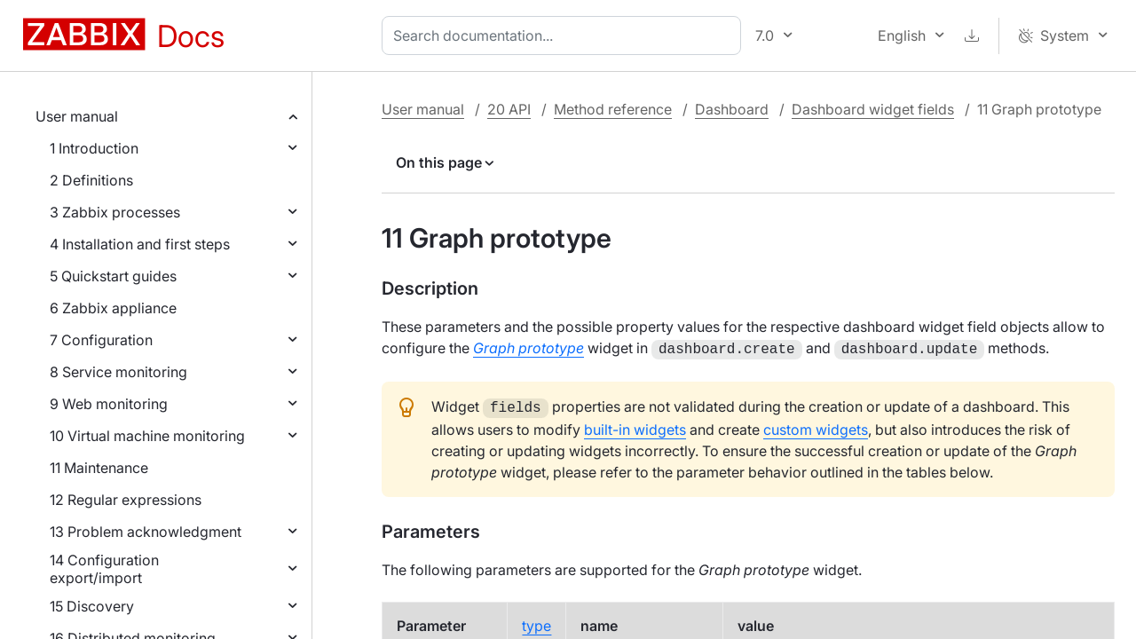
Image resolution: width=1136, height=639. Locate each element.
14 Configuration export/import (104, 569)
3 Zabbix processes (115, 212)
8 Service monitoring (118, 372)
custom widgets (815, 426)
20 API (509, 109)
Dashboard (732, 109)
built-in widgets (635, 426)
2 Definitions (91, 180)
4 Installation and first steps (140, 244)
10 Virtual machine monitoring (147, 436)
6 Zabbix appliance (113, 308)
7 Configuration (101, 340)
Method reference (613, 109)
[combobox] (565, 35)
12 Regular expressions (125, 500)
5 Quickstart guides (113, 276)
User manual (77, 116)
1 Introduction (94, 148)
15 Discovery (92, 606)
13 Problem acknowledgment (145, 531)
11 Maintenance (99, 468)
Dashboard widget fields (873, 109)
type (536, 622)
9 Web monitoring (109, 404)
